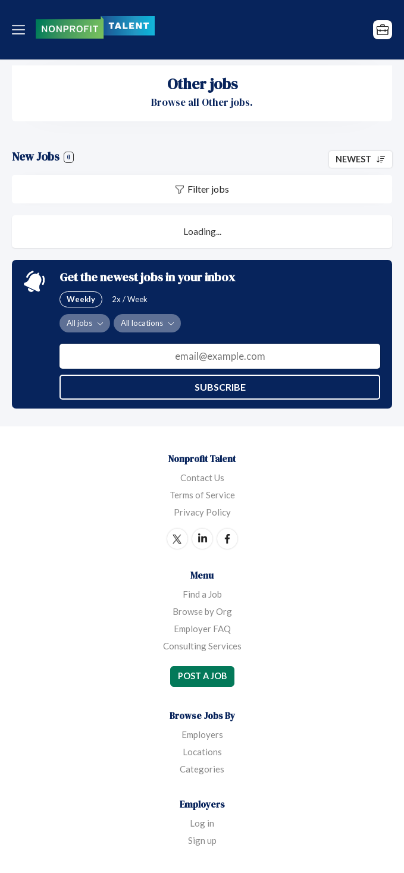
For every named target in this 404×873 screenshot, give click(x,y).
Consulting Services (202, 645)
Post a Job (202, 676)
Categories (202, 769)
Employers (202, 734)
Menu (21, 30)
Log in (202, 823)
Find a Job (202, 594)
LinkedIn (202, 539)
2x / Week (130, 299)
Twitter (177, 539)
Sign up (202, 840)
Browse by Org (202, 611)
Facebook (227, 539)
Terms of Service (202, 494)
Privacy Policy (202, 512)
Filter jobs (208, 188)
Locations (202, 751)
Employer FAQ (202, 628)
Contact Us (202, 477)
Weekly (81, 299)
